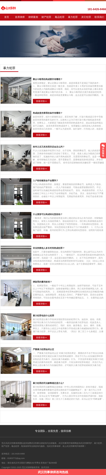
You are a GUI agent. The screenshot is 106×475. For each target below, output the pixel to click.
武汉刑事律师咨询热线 (53, 472)
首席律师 (20, 17)
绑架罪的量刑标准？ (42, 282)
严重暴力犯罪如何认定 (43, 349)
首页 (6, 17)
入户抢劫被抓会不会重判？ (45, 180)
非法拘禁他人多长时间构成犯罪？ (49, 248)
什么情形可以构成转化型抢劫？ (48, 214)
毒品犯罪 (60, 17)
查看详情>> (41, 101)
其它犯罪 (86, 17)
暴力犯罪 (73, 17)
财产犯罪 (46, 17)
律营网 (54, 467)
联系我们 (99, 17)
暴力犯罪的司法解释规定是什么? (48, 383)
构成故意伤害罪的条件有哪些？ (48, 113)
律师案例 (33, 17)
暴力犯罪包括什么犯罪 (43, 315)
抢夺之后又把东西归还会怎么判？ (49, 147)
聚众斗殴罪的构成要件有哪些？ (48, 79)
